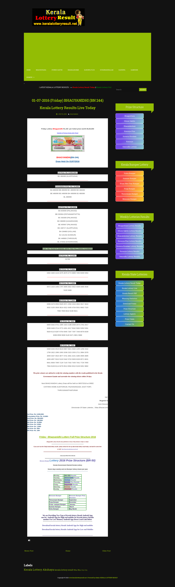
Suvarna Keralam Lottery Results (129, 246)
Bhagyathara (41, 70)
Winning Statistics (129, 298)
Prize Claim (129, 319)
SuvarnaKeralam (106, 70)
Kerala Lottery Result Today (130, 283)
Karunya (122, 70)
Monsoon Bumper (45, 461)
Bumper (29, 77)
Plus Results (71, 482)
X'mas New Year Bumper (129, 183)
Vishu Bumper (129, 173)
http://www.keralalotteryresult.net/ (70, 449)
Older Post (106, 551)
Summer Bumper (129, 178)
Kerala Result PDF (129, 293)
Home (29, 70)
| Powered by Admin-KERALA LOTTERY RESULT (93, 578)
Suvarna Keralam (129, 136)
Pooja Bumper (129, 189)
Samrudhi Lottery (130, 147)
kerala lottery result (64, 569)
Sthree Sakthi (57, 70)
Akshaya (48, 569)
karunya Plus (89, 70)
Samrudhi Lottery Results (129, 256)
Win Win (77, 570)
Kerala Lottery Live (129, 288)
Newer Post (28, 551)
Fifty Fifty (84, 570)
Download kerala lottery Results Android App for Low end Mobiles (67, 529)
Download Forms (129, 303)
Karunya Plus (129, 131)
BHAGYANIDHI (74, 114)
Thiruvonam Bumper (129, 194)
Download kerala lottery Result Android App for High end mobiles (67, 525)
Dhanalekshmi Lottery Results (129, 236)
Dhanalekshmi (73, 70)
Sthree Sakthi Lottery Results (129, 231)
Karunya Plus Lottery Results (129, 241)
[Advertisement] (87, 49)
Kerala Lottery (33, 569)
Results (70, 475)
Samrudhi (134, 70)
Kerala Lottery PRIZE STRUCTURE (66, 455)
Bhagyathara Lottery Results (129, 226)
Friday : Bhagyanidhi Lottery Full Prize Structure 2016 (67, 437)
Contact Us (129, 324)
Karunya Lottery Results (129, 251)
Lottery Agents (130, 314)
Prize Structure (130, 309)
